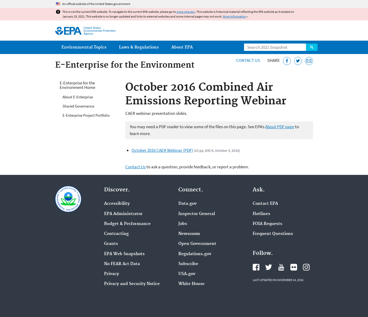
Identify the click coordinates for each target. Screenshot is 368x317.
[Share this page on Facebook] (287, 61)
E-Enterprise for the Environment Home (77, 85)
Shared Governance (78, 106)
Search (312, 47)
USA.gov (186, 274)
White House (191, 284)
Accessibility (117, 203)
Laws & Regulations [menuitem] (139, 47)
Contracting (116, 234)
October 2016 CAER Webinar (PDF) (162, 150)
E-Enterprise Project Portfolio (86, 115)
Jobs (182, 224)
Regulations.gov (194, 254)
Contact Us (248, 60)
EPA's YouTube (281, 267)
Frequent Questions (273, 234)
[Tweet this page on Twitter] (298, 61)
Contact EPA (265, 203)
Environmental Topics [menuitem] (83, 47)
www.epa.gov (186, 12)
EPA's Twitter (268, 267)
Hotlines (261, 214)
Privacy (111, 274)
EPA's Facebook (256, 267)
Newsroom (189, 234)
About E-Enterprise (78, 96)
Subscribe (188, 264)
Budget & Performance (127, 224)
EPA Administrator (123, 214)
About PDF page (279, 127)
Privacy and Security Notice (132, 284)
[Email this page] (309, 61)
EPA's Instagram (306, 267)
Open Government (197, 243)
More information (234, 16)
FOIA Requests (267, 224)
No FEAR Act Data (122, 264)
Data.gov (187, 203)
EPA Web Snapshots (124, 254)
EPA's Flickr (293, 267)
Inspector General (196, 214)
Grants (111, 243)
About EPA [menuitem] (182, 47)
